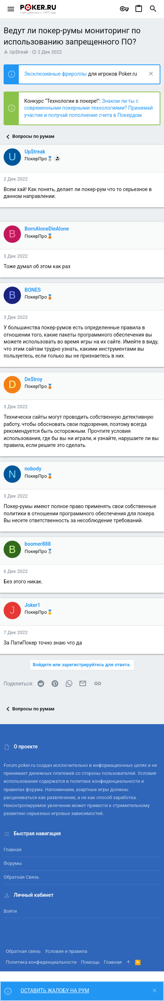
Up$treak (18, 52)
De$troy (33, 379)
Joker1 (32, 605)
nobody (33, 469)
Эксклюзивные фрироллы (56, 74)
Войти (10, 911)
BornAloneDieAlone (47, 229)
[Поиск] (153, 9)
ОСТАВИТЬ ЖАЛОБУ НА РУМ (55, 990)
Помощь (90, 962)
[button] (11, 9)
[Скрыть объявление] (150, 74)
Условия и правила (66, 951)
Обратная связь (21, 877)
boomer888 (38, 544)
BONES (33, 290)
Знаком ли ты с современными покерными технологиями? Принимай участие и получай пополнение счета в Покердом (88, 108)
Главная (12, 849)
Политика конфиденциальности (41, 962)
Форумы (13, 863)
